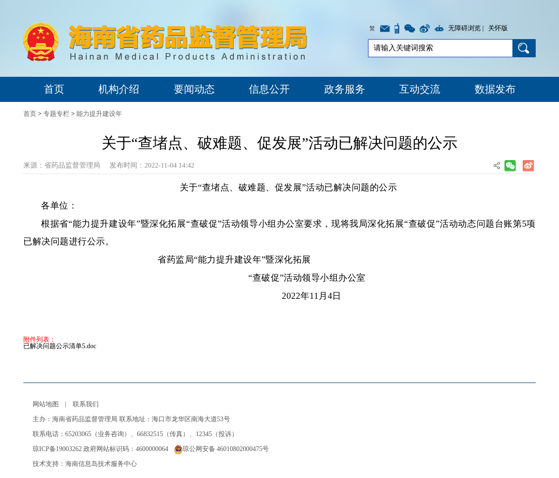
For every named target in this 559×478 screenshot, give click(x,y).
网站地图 (46, 404)
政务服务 (344, 89)
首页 (54, 89)
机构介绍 (118, 89)
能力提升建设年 (99, 113)
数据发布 (495, 89)
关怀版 (498, 28)
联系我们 (86, 404)
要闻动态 (194, 89)
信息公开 (269, 89)
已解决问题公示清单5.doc (59, 346)
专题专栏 (56, 113)
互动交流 (419, 89)
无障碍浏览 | (466, 28)
